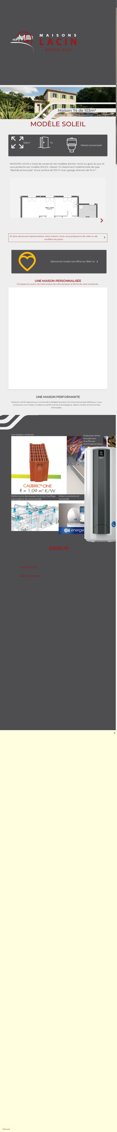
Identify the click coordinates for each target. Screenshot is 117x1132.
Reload (6, 1129)
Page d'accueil (29, 567)
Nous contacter (30, 576)
